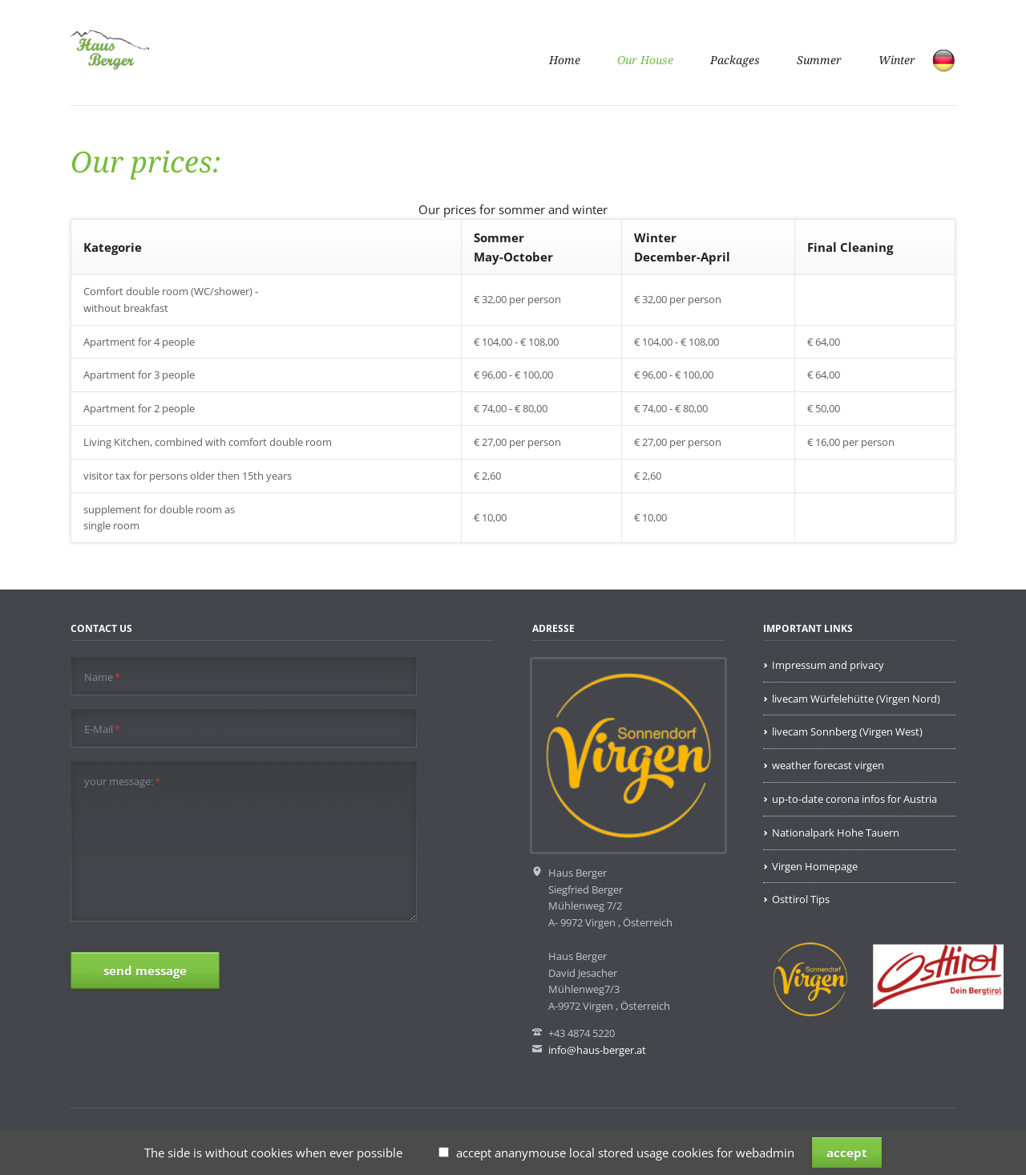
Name (102, 677)
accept (846, 1153)
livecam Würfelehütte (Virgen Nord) (856, 698)
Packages (735, 60)
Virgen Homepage (815, 866)
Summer (819, 60)
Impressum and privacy (828, 665)
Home (564, 60)
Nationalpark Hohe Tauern (835, 832)
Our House (645, 60)
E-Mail (102, 729)
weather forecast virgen (828, 765)
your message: (122, 781)
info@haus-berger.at (597, 1050)
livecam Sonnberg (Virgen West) (847, 731)
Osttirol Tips (801, 899)
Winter (897, 60)
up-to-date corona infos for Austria (854, 799)
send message (145, 970)
